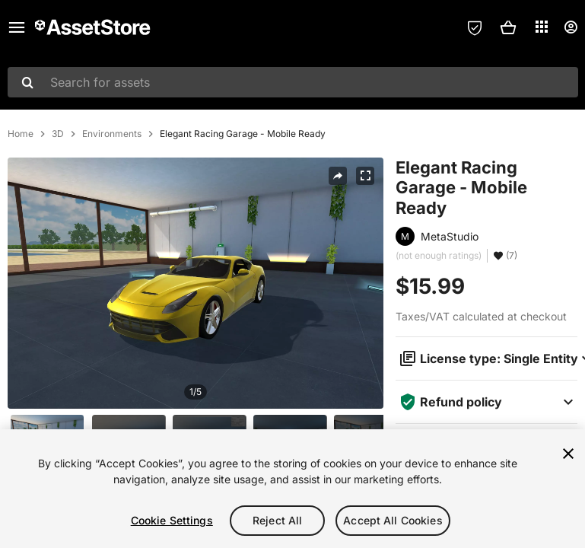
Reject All (277, 520)
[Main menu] (17, 27)
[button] (508, 27)
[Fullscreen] (365, 176)
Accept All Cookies (393, 520)
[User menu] (570, 27)
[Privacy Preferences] (475, 27)
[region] (292, 488)
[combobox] (293, 82)
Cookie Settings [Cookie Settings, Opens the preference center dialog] (172, 520)
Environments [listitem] (111, 134)
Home (20, 134)
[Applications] (542, 27)
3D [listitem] (58, 134)
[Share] (338, 176)
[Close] (568, 453)
